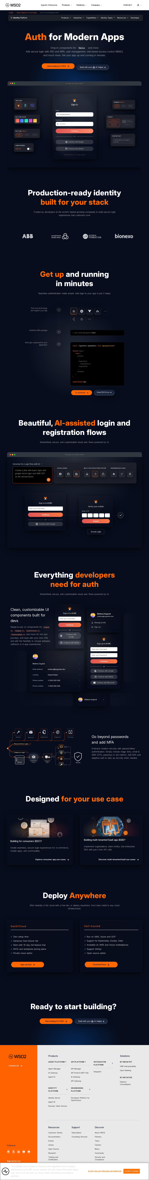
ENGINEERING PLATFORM (77, 1087)
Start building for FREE (58, 65)
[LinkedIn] (18, 1149)
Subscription (76, 1131)
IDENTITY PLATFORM (53, 1087)
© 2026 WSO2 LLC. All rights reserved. (122, 139)
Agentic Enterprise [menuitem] (49, 5)
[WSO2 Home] (13, 5)
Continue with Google (74, 140)
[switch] (29, 147)
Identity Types (107, 18)
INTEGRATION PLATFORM (100, 1061)
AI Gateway (53, 1071)
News (97, 1147)
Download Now (100, 965)
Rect (27, 133)
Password (59, 118)
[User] (139, 5)
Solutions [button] (81, 5)
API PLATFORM (77, 1060)
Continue (45, 515)
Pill (19, 133)
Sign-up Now (27, 965)
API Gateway (76, 1079)
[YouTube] (23, 1149)
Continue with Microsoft (103, 684)
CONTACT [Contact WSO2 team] (127, 5)
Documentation (54, 1135)
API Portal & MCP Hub (80, 1071)
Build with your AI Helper (93, 65)
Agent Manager (54, 1067)
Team (97, 1139)
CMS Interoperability (128, 1064)
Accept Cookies (132, 1171)
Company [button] (96, 5)
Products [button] (67, 5)
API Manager (76, 1067)
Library (51, 1143)
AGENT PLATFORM (56, 1060)
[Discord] (28, 1149)
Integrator (97, 1070)
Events (51, 1139)
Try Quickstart (81, 394)
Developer (135, 18)
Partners (98, 1135)
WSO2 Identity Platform (27, 13)
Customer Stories (55, 1131)
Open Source (53, 1147)
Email (57, 108)
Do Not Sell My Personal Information (104, 1171)
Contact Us (15, 1063)
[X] (13, 1149)
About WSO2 (100, 1131)
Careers (98, 1143)
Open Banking (125, 1068)
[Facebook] (8, 1149)
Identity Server (54, 1096)
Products (65, 18)
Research (52, 1151)
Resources (122, 18)
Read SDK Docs (103, 394)
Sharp (34, 133)
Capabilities (91, 18)
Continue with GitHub (74, 147)
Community (99, 1151)
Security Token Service (57, 1104)
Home (11, 13)
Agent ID (51, 1075)
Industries (77, 18)
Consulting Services (79, 1135)
